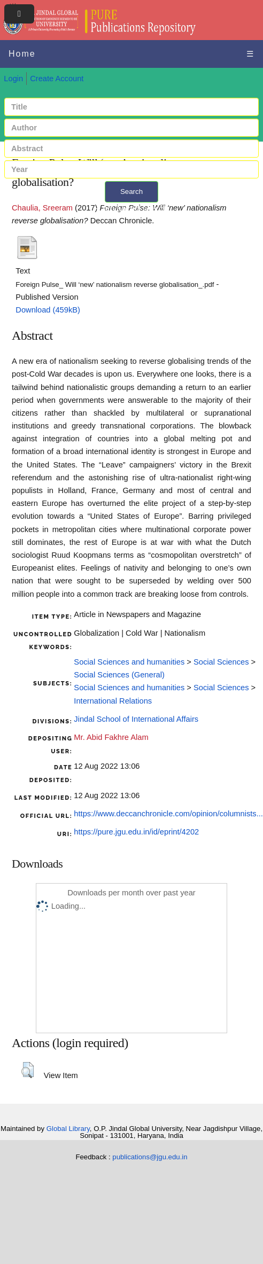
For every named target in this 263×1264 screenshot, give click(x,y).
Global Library (68, 1129)
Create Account (56, 78)
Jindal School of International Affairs (136, 719)
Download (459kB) (48, 310)
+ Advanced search (131, 208)
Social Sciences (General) (119, 674)
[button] (27, 1070)
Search (131, 192)
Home (22, 53)
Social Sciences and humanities (129, 662)
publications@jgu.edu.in (149, 1157)
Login (13, 78)
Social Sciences (221, 662)
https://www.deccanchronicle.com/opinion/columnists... (168, 813)
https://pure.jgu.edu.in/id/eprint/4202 (136, 832)
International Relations (113, 701)
